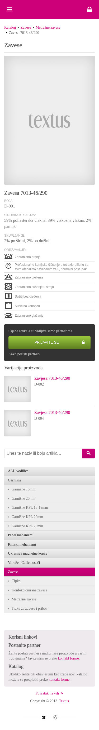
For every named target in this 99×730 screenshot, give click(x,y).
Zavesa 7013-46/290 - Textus (49, 9)
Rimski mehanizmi (22, 544)
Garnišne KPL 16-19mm (30, 508)
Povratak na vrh (49, 693)
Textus (64, 701)
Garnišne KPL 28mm (27, 526)
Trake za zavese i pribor (29, 608)
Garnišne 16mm (23, 489)
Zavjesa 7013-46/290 (52, 378)
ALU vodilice (18, 471)
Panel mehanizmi (21, 535)
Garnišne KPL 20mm (27, 517)
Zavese (26, 27)
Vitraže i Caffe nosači (24, 563)
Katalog (10, 27)
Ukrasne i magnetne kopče (27, 553)
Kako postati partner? (24, 354)
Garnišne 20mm (23, 499)
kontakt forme (68, 658)
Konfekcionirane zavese (29, 590)
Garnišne (14, 480)
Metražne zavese (48, 27)
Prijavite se (60, 342)
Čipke (16, 581)
